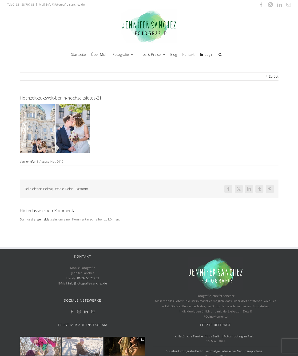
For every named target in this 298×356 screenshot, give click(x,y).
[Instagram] (79, 311)
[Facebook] (72, 311)
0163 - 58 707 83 (23, 4)
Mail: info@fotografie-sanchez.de (62, 4)
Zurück (273, 76)
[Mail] (93, 311)
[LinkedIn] (86, 311)
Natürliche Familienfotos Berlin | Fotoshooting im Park (216, 336)
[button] (220, 54)
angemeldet (42, 219)
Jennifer (30, 162)
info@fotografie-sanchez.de (87, 283)
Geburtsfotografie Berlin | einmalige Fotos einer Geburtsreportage (215, 351)
